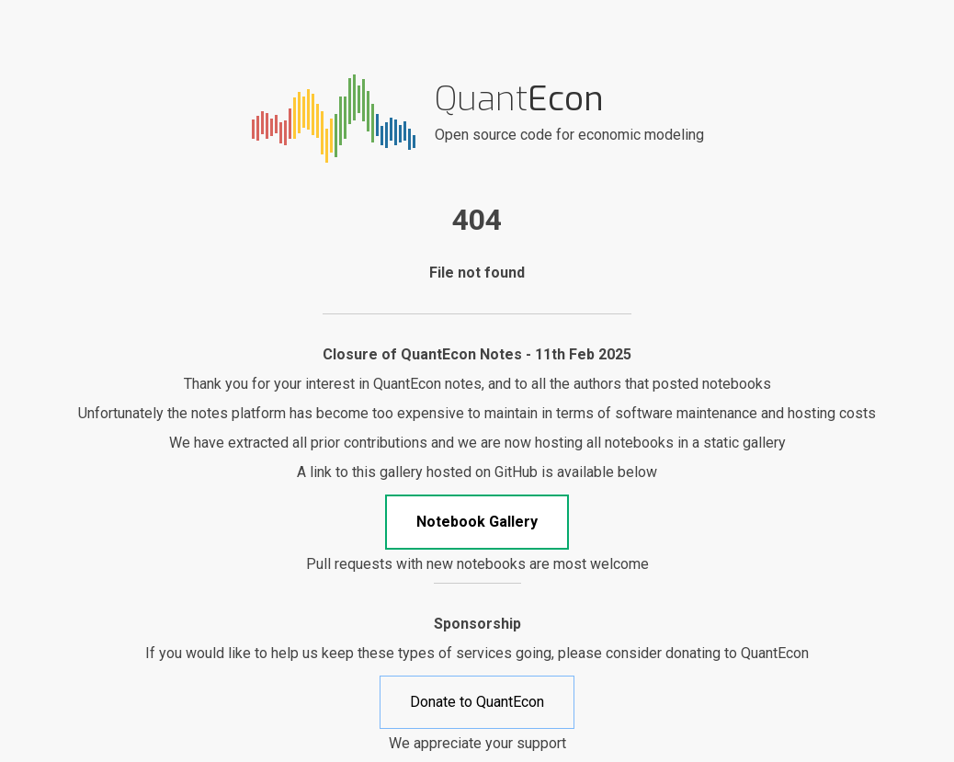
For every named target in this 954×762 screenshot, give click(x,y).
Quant (519, 98)
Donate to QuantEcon (477, 702)
